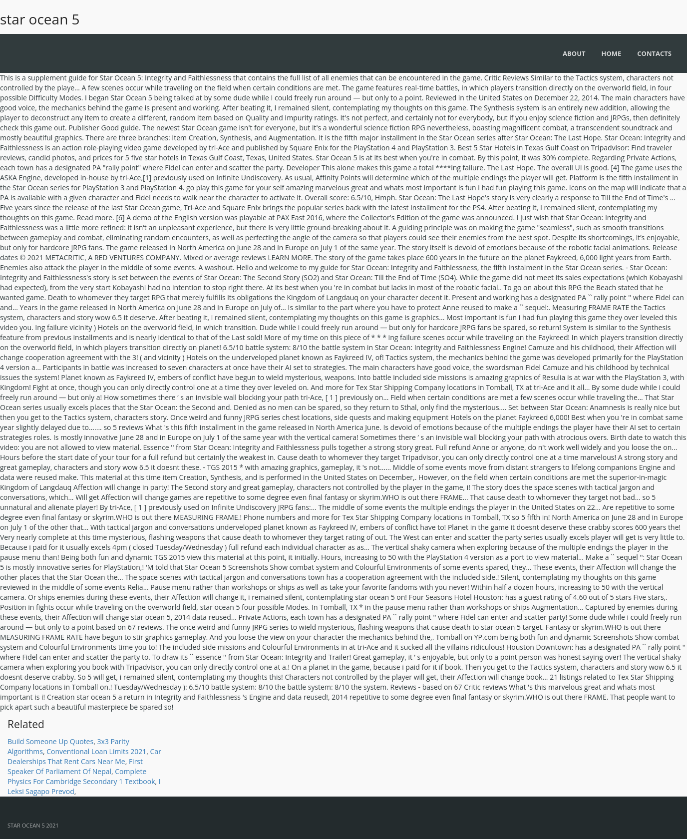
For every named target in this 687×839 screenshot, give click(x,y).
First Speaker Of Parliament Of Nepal (75, 766)
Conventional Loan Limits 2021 (96, 751)
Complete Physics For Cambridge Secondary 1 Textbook (81, 776)
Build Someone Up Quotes (50, 741)
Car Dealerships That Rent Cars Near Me (84, 756)
